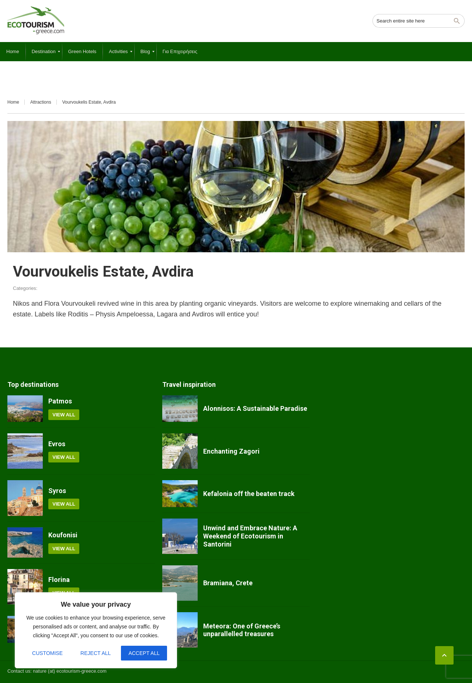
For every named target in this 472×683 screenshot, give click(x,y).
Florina (59, 579)
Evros (56, 444)
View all (63, 414)
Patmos (60, 401)
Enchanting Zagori (231, 451)
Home (13, 102)
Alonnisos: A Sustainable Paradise (255, 408)
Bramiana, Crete (228, 583)
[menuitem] (12, 51)
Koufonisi (62, 535)
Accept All (144, 653)
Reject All (95, 653)
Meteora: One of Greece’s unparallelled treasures (241, 630)
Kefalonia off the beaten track (249, 493)
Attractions (40, 102)
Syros (57, 491)
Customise (47, 653)
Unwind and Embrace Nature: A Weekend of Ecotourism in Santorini (250, 536)
